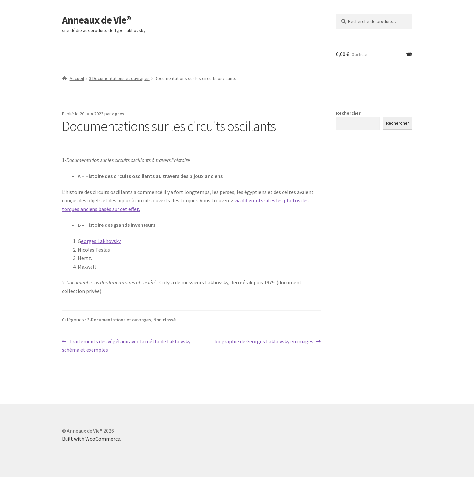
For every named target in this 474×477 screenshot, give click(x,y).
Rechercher (348, 113)
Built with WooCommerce (91, 439)
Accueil (77, 78)
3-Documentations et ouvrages (119, 78)
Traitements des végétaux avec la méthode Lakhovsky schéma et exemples (126, 345)
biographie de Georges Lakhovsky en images (263, 341)
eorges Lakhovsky (101, 241)
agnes (118, 114)
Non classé (164, 320)
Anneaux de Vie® (96, 20)
